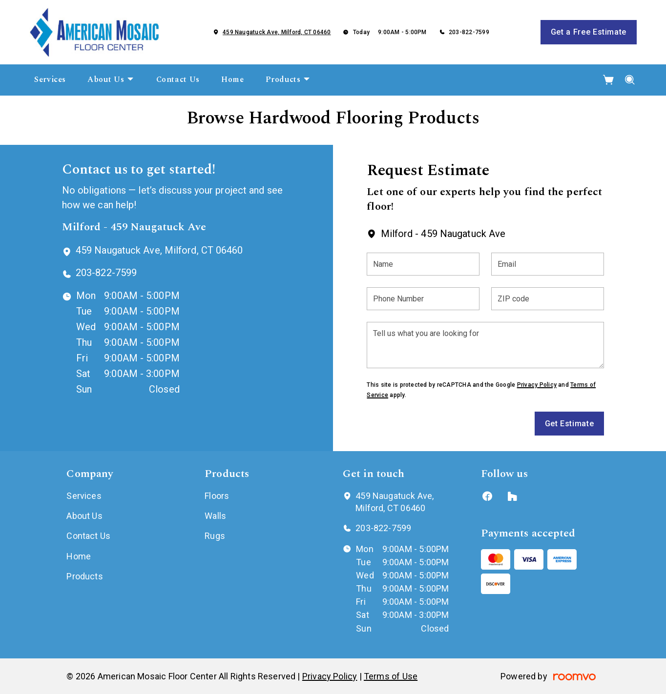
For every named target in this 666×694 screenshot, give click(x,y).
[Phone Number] (423, 298)
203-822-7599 (469, 32)
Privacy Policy (537, 384)
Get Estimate (569, 423)
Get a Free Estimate (588, 32)
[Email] (547, 264)
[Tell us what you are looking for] (485, 345)
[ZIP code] (547, 298)
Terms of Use (390, 676)
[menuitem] (50, 80)
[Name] (423, 264)
